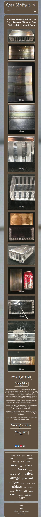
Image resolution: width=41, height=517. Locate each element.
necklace (16, 486)
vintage (15, 478)
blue (18, 490)
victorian (13, 470)
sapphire (31, 458)
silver (29, 473)
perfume (12, 491)
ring (12, 494)
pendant (27, 478)
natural (30, 487)
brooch (20, 495)
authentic (28, 495)
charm (30, 470)
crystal (10, 458)
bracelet (22, 469)
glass (28, 465)
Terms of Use (21, 514)
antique (13, 482)
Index (21, 505)
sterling (16, 465)
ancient (17, 458)
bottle (29, 455)
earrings (25, 461)
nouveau (23, 458)
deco (20, 474)
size (18, 455)
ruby (12, 455)
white (28, 483)
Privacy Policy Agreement (21, 511)
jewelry (21, 497)
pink (25, 487)
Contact (21, 508)
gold (25, 491)
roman (12, 474)
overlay (16, 461)
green (23, 455)
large (31, 491)
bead (22, 483)
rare (33, 483)
